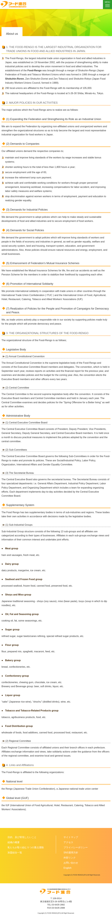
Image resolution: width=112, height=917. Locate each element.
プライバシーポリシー (76, 847)
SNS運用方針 (71, 852)
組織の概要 (14, 842)
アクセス (68, 842)
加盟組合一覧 (15, 852)
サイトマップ (71, 837)
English (67, 868)
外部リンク (70, 857)
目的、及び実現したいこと (22, 837)
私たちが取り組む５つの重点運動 (26, 847)
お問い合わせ (71, 863)
